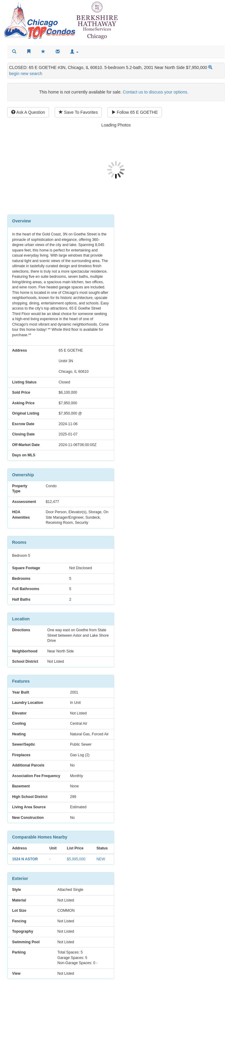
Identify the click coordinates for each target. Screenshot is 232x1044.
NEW (98, 864)
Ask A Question (28, 112)
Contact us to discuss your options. (155, 92)
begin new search (25, 73)
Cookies (219, 1039)
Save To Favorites (78, 112)
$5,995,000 (75, 864)
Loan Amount (135, 704)
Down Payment (186, 686)
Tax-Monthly (187, 738)
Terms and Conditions (187, 1039)
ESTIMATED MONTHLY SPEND (167, 766)
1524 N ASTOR (25, 864)
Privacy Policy (123, 1039)
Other (189, 753)
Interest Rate (187, 704)
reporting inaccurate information (78, 1039)
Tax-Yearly (136, 738)
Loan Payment (134, 721)
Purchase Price (134, 686)
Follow (134, 112)
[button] (74, 51)
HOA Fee (134, 753)
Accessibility (151, 1039)
